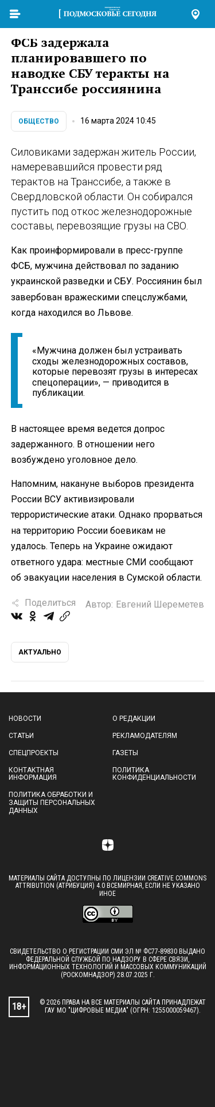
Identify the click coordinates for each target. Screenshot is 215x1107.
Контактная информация (33, 774)
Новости (25, 719)
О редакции (133, 719)
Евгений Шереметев (160, 604)
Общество (38, 121)
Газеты (125, 753)
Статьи (21, 736)
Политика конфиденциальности (154, 774)
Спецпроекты (33, 753)
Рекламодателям (144, 736)
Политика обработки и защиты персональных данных (52, 803)
